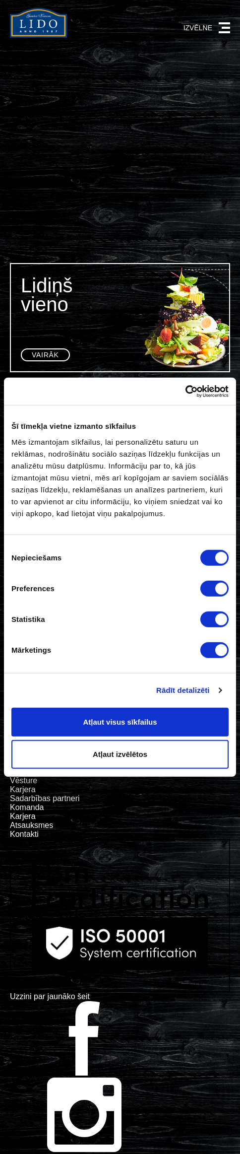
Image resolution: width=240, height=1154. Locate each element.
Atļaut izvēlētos (120, 754)
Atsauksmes (31, 825)
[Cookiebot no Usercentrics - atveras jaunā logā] (185, 391)
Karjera (23, 789)
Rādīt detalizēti (182, 690)
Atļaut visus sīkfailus (120, 721)
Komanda (27, 807)
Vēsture (23, 780)
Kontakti (24, 834)
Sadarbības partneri (45, 798)
